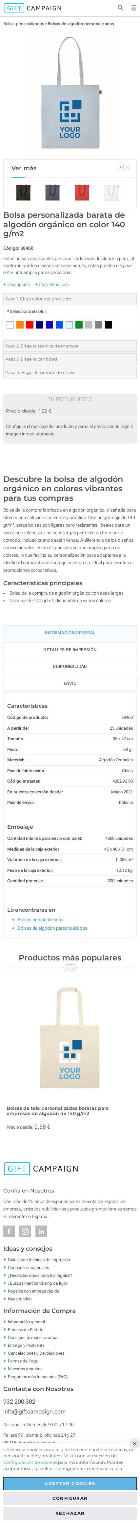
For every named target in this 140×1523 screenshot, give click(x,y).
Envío (70, 683)
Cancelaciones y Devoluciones (36, 1353)
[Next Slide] (126, 167)
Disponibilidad (70, 666)
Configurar (70, 1498)
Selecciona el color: (27, 311)
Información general (26, 1321)
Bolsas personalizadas (23, 23)
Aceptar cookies (70, 1483)
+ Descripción (16, 284)
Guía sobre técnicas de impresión (39, 1259)
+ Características (52, 284)
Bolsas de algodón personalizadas (81, 23)
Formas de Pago (23, 1361)
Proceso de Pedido (25, 1329)
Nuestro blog (20, 1298)
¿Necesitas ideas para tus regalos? (40, 1275)
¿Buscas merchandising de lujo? (38, 1282)
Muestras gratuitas (25, 1368)
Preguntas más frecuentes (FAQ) (38, 1376)
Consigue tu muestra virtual (33, 1337)
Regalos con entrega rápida (33, 1290)
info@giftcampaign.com (34, 1411)
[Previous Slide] (120, 167)
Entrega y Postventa (26, 1345)
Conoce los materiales (28, 1267)
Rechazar (70, 1513)
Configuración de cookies (30, 1462)
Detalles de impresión (69, 649)
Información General (70, 632)
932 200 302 (19, 1401)
